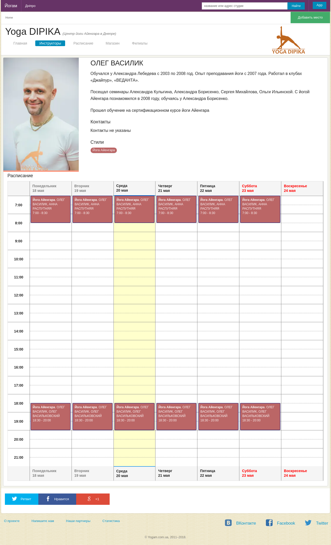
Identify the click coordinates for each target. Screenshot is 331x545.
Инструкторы (50, 43)
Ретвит (21, 498)
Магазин (113, 43)
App (320, 5)
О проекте (11, 521)
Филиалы (139, 43)
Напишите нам (43, 521)
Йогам (11, 5)
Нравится (57, 498)
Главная (20, 43)
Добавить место (310, 17)
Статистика (111, 521)
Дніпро (30, 6)
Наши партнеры (78, 521)
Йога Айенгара (104, 150)
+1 (93, 498)
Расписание (83, 43)
